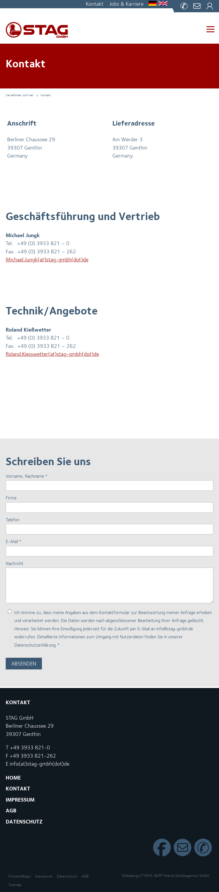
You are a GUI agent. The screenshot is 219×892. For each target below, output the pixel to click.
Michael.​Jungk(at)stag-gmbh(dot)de (47, 260)
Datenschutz (67, 876)
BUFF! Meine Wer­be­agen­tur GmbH (181, 875)
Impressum (43, 876)
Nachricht (14, 563)
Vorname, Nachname (26, 476)
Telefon (12, 519)
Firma (11, 498)
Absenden (23, 664)
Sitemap (15, 885)
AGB (85, 876)
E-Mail (13, 541)
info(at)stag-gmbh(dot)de (39, 764)
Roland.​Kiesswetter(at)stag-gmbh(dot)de (52, 354)
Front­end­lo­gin (20, 876)
